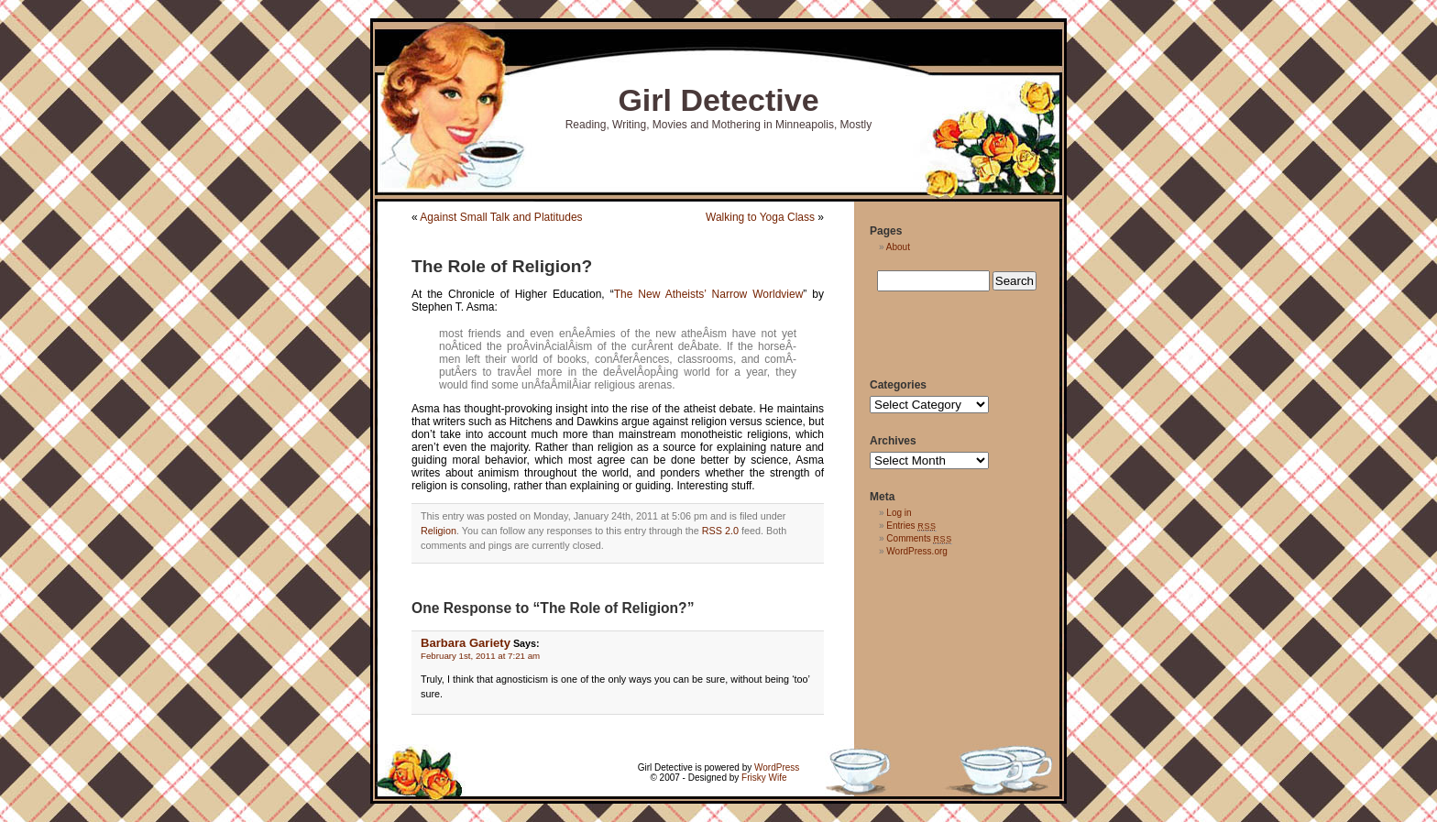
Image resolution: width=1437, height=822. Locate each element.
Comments (919, 538)
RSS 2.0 (720, 530)
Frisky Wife (763, 778)
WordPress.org (917, 551)
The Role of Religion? (501, 266)
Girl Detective (718, 99)
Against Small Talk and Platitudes (501, 217)
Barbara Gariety (465, 643)
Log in (898, 513)
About (898, 247)
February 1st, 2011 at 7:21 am (480, 656)
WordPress (776, 767)
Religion (438, 530)
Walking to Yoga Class (760, 217)
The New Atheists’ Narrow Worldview (709, 294)
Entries (911, 526)
